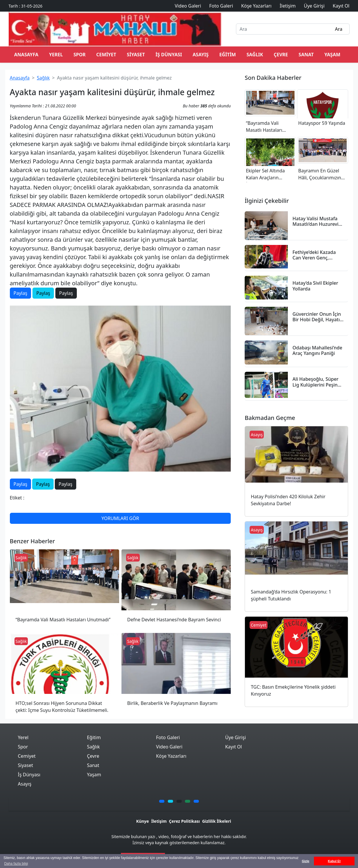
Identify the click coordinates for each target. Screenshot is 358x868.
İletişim (159, 821)
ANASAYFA (26, 54)
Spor (79, 54)
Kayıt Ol (233, 747)
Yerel (56, 54)
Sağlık (254, 54)
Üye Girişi (235, 737)
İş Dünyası (169, 54)
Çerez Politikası (184, 821)
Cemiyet (106, 54)
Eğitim (227, 54)
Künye (142, 821)
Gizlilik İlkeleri (216, 821)
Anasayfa (20, 78)
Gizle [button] (305, 861)
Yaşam (332, 54)
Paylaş (21, 293)
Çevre (281, 54)
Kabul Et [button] (334, 861)
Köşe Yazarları (171, 756)
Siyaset (136, 54)
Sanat (306, 54)
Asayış (201, 54)
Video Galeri (169, 747)
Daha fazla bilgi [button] (16, 864)
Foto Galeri (168, 737)
